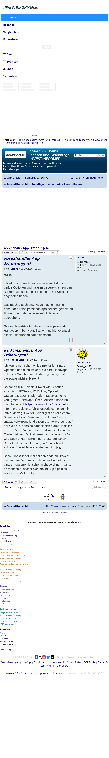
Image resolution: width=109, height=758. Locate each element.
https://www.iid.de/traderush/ (46, 404)
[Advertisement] (29, 217)
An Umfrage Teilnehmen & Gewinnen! (86, 139)
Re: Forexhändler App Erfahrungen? (23, 352)
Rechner (8, 24)
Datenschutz (28, 673)
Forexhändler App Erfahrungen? (25, 248)
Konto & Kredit (56, 662)
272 (89, 366)
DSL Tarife (89, 662)
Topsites (10, 61)
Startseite (10, 17)
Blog (7, 54)
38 (88, 262)
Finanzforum (11, 39)
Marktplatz (62, 665)
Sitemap (57, 673)
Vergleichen (11, 32)
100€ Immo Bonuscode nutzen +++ (24, 142)
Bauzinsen (39, 662)
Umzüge (26, 662)
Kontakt (10, 76)
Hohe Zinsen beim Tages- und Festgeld (38, 139)
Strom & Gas (74, 662)
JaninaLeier (83, 362)
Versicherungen (10, 662)
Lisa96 (80, 257)
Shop (8, 69)
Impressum (43, 673)
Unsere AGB (11, 673)
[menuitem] (32, 177)
